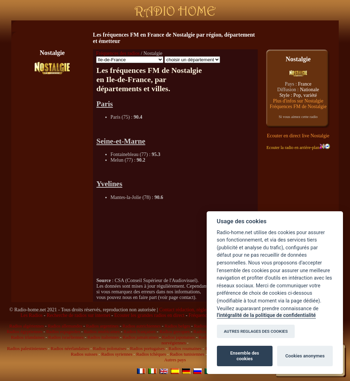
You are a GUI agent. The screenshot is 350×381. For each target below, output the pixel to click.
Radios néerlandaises (70, 348)
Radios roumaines (185, 348)
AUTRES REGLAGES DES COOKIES (256, 331)
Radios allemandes (65, 326)
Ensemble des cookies (244, 355)
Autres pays (175, 359)
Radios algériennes (26, 326)
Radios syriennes (116, 354)
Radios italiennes (103, 337)
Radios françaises (140, 331)
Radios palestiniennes (27, 348)
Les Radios (31, 315)
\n (129, 59)
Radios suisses (84, 354)
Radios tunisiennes (187, 354)
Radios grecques (175, 331)
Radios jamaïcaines (140, 337)
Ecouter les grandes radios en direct (149, 315)
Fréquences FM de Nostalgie (298, 106)
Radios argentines (102, 326)
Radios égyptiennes (24, 331)
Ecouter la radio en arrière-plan (296, 147)
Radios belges (177, 326)
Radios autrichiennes (142, 326)
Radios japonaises (178, 337)
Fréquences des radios (118, 53)
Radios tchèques (151, 354)
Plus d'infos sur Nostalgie (298, 101)
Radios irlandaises (27, 337)
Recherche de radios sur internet (78, 315)
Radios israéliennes (66, 337)
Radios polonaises (109, 348)
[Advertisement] (175, 26)
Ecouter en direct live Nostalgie (298, 135)
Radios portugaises (147, 348)
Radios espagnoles (63, 331)
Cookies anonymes (305, 355)
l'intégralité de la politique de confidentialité (266, 315)
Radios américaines (101, 331)
